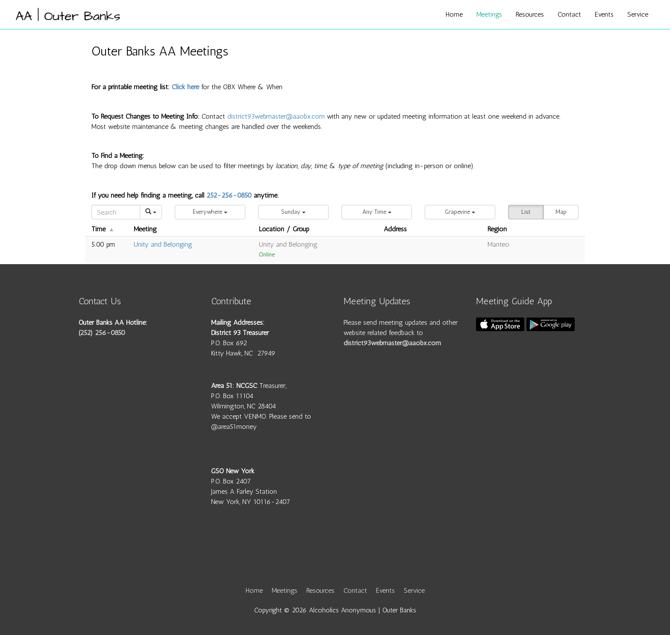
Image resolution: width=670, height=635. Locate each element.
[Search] (115, 212)
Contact (569, 14)
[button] (210, 212)
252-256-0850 (229, 195)
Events (604, 14)
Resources (530, 14)
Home (454, 14)
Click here (185, 87)
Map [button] (561, 212)
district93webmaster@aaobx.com (276, 116)
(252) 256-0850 (102, 333)
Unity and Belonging (163, 244)
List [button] (525, 212)
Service (637, 14)
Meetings (489, 14)
